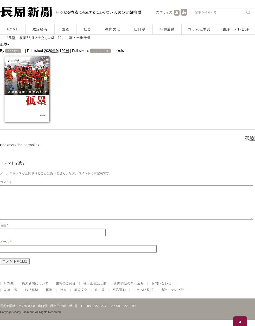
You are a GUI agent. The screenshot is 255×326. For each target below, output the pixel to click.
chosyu (13, 50)
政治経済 (40, 29)
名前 (4, 231)
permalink (31, 145)
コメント (6, 182)
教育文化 (112, 29)
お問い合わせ (161, 289)
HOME (13, 29)
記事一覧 (11, 296)
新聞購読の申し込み (129, 289)
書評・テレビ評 (236, 29)
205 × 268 (100, 50)
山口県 (140, 29)
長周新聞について (35, 289)
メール (5, 248)
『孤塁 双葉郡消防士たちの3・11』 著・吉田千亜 (45, 38)
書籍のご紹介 (66, 289)
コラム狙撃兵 (199, 29)
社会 (87, 29)
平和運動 (167, 29)
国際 (65, 29)
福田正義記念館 (94, 289)
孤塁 (250, 138)
